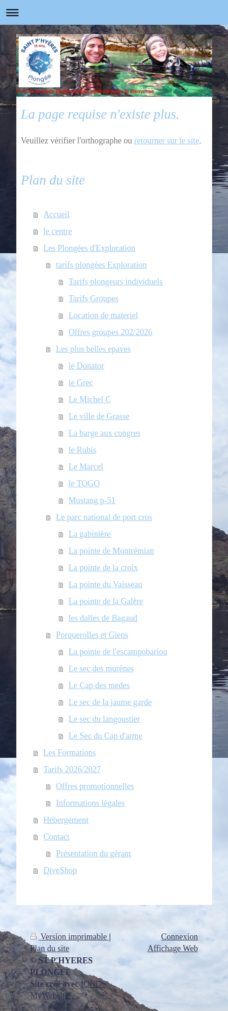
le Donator (86, 365)
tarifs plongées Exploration (101, 265)
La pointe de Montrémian (111, 550)
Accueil (56, 214)
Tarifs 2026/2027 (72, 769)
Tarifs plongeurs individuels (116, 281)
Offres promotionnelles (95, 786)
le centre (57, 231)
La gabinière (90, 534)
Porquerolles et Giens (92, 635)
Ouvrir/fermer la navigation (114, 12)
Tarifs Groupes (93, 298)
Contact (56, 836)
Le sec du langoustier (104, 719)
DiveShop (60, 870)
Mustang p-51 (92, 500)
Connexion (179, 936)
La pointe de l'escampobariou (118, 651)
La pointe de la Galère (106, 601)
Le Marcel (86, 466)
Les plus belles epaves (93, 349)
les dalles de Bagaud (103, 618)
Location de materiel (103, 315)
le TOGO (84, 483)
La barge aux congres (104, 433)
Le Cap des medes (99, 685)
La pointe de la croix (103, 567)
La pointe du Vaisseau (105, 584)
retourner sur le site (166, 140)
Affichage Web (172, 948)
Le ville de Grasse (99, 416)
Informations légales (90, 803)
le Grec (81, 382)
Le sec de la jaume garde (110, 702)
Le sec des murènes (101, 668)
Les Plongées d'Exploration (89, 248)
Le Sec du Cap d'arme (105, 735)
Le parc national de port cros (104, 517)
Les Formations (69, 752)
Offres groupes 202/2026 (110, 332)
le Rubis (83, 450)
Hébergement (66, 820)
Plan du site (49, 948)
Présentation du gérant (93, 853)
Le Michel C (90, 399)
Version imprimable (69, 936)
